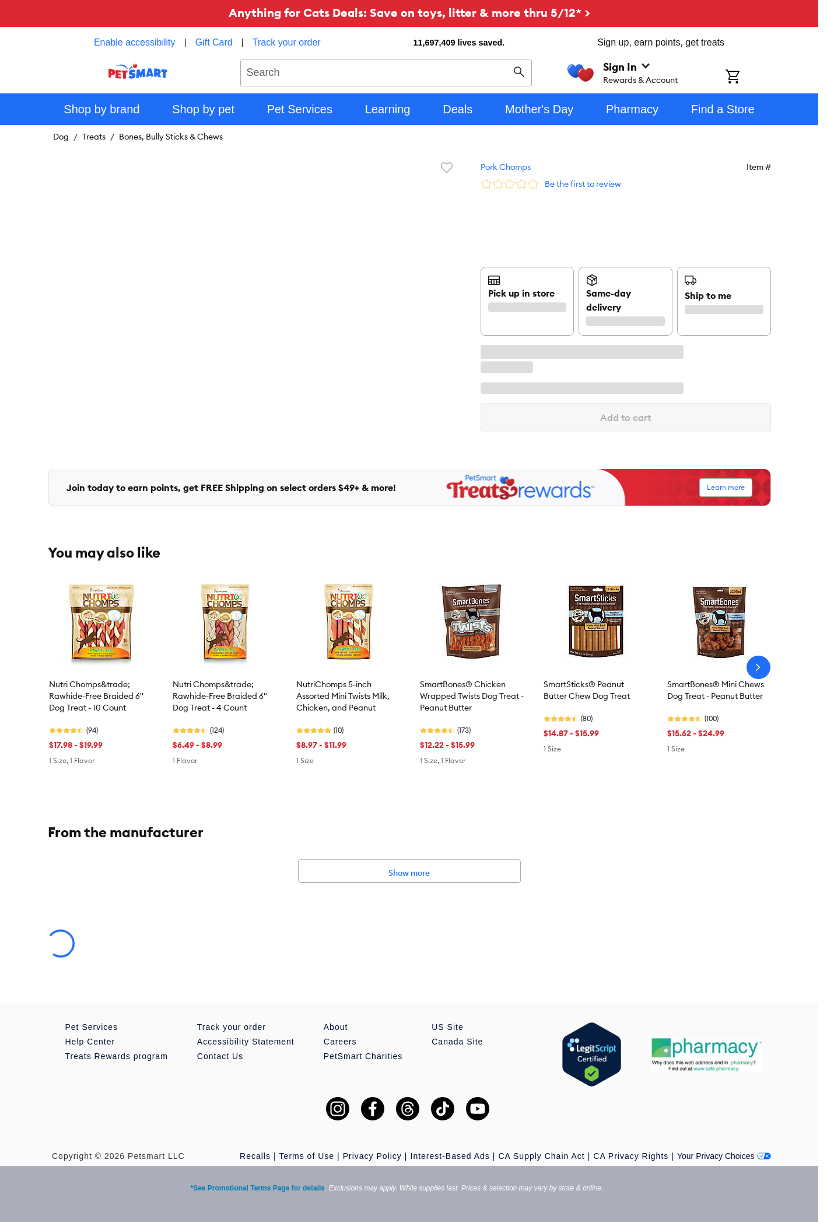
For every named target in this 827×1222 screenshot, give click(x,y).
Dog (61, 136)
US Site (447, 1027)
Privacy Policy (372, 1156)
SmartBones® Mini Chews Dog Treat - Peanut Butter (715, 690)
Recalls (255, 1156)
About (336, 1027)
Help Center (90, 1041)
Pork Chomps (506, 167)
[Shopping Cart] (748, 77)
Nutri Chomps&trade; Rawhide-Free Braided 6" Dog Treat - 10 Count (96, 696)
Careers (340, 1041)
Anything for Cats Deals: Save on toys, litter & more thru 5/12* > (409, 12)
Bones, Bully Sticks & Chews (171, 136)
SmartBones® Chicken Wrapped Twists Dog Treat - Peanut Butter (472, 696)
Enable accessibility (135, 42)
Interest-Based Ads (450, 1156)
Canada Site (457, 1041)
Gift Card (214, 42)
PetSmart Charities (363, 1056)
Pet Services (91, 1027)
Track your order (287, 42)
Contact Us (220, 1056)
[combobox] (386, 71)
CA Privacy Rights (630, 1156)
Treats (94, 136)
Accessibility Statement (246, 1041)
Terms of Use (306, 1156)
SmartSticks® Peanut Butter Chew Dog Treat (587, 690)
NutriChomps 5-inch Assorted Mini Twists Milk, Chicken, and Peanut (343, 696)
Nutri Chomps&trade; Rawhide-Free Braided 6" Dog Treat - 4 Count (220, 696)
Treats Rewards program (116, 1056)
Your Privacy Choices (724, 1156)
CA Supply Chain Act (541, 1156)
